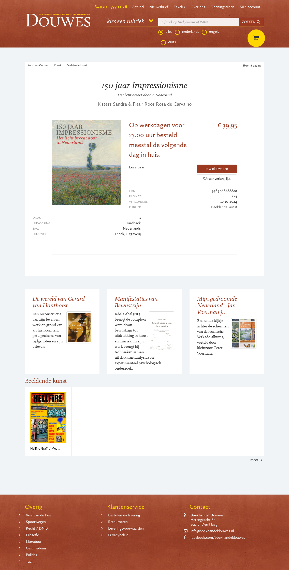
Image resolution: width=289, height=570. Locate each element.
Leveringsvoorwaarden (126, 528)
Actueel (138, 7)
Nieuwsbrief (158, 7)
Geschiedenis (36, 548)
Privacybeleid (118, 535)
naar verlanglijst (216, 179)
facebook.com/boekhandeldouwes (218, 537)
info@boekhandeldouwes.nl (212, 531)
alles (165, 31)
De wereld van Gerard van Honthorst (59, 302)
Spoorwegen (36, 521)
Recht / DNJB (37, 528)
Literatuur (33, 541)
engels (210, 31)
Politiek (31, 554)
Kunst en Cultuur (38, 65)
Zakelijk (179, 7)
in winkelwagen (217, 169)
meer (257, 459)
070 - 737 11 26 (113, 6)
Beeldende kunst (76, 65)
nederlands (187, 31)
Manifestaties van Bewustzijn (136, 302)
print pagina (252, 65)
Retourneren (118, 521)
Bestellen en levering (124, 515)
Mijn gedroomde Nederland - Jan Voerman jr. (217, 305)
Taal (29, 561)
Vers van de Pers (39, 515)
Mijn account (250, 7)
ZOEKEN (251, 22)
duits (168, 42)
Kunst (57, 65)
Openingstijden (222, 7)
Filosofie (32, 535)
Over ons (198, 7)
